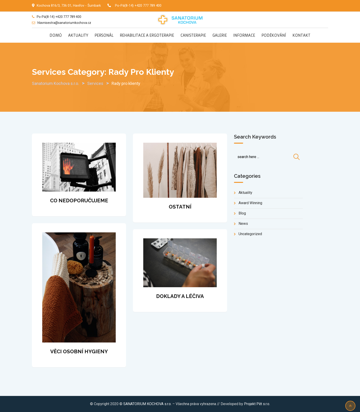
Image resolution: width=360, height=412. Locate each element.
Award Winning (250, 203)
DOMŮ (56, 35)
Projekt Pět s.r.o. (257, 404)
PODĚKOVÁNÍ (274, 35)
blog (242, 213)
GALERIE (219, 35)
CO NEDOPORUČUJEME (79, 200)
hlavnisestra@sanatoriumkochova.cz (64, 23)
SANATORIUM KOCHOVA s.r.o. (147, 404)
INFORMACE (244, 35)
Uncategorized (250, 234)
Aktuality (245, 192)
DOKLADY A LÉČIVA (180, 296)
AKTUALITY (78, 35)
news (243, 223)
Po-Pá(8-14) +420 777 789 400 (138, 5)
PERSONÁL (104, 35)
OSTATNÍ (180, 207)
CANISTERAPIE (193, 35)
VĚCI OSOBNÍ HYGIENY (79, 351)
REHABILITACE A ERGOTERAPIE (147, 35)
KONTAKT (301, 35)
